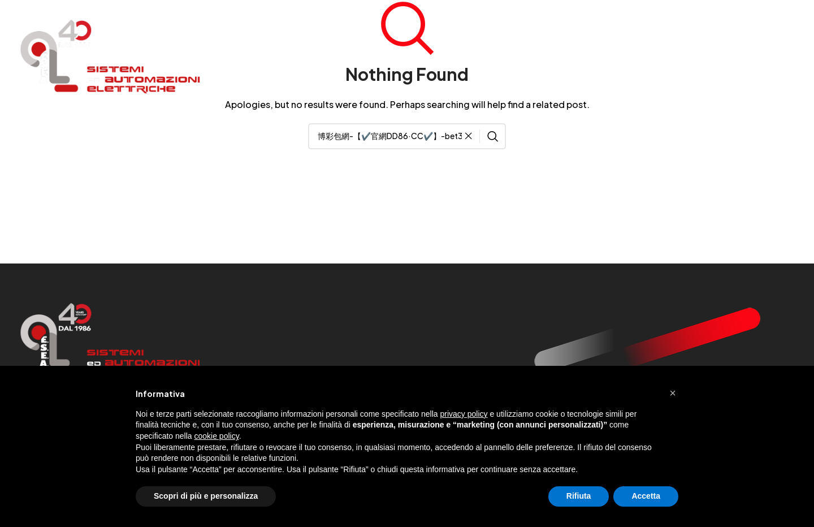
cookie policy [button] (216, 435)
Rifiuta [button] (578, 495)
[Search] (407, 136)
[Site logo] (110, 55)
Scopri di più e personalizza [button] (206, 495)
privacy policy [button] (464, 413)
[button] (673, 393)
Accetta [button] (645, 495)
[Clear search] (471, 136)
